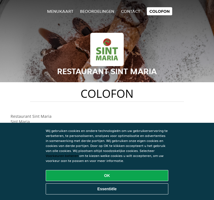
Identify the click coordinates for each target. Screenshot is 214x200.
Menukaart (60, 11)
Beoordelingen (97, 11)
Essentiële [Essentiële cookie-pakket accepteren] (106, 189)
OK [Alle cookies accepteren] (107, 175)
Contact (130, 11)
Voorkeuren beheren (62, 156)
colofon (159, 11)
